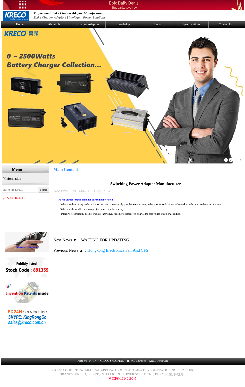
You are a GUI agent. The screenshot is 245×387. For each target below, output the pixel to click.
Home (20, 24)
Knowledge (123, 24)
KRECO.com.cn (158, 360)
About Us (54, 24)
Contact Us (225, 24)
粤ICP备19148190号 (123, 378)
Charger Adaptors (88, 24)
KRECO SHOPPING (111, 360)
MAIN (93, 360)
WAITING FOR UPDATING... (106, 240)
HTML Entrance (136, 360)
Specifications (191, 24)
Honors (157, 24)
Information (12, 178)
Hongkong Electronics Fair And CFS (117, 250)
